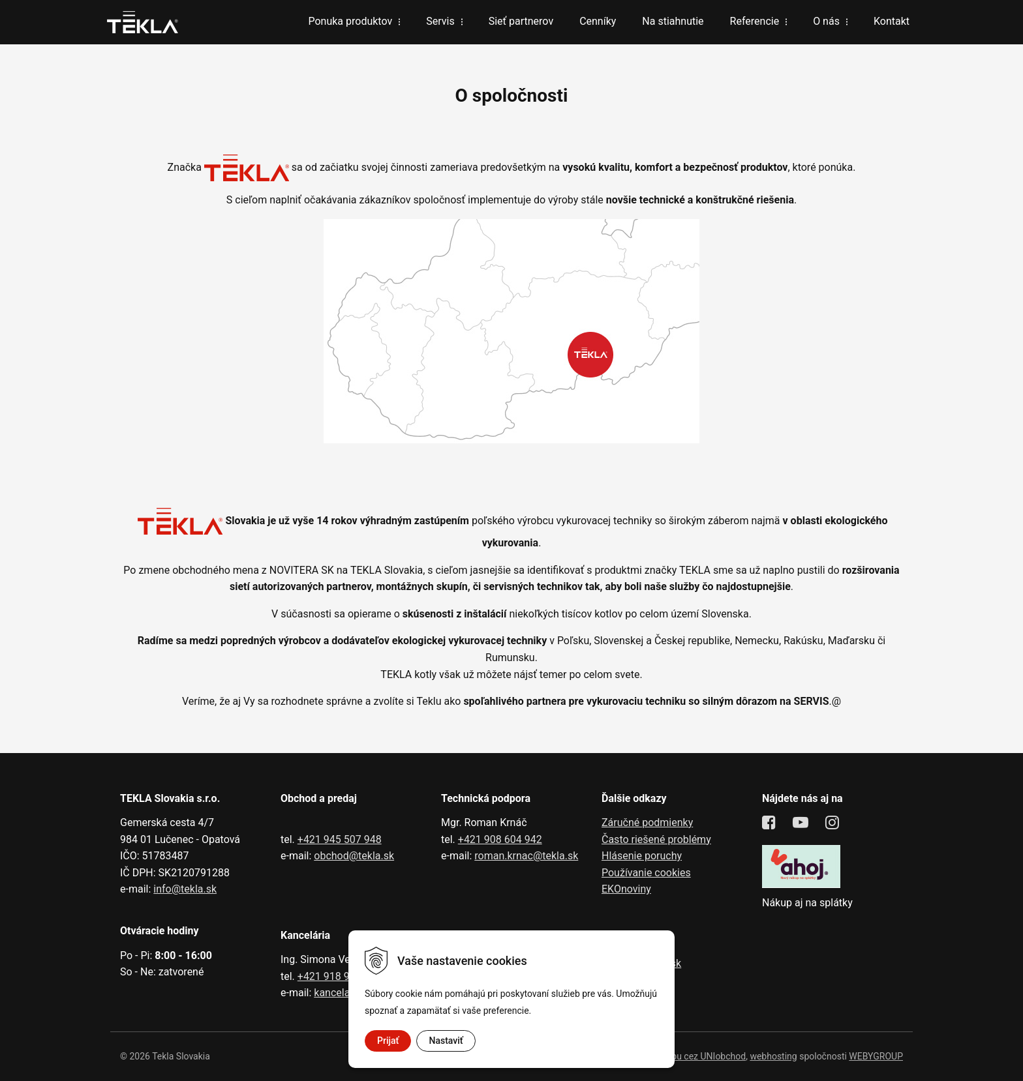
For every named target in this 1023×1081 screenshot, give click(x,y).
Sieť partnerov (521, 21)
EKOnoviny (626, 889)
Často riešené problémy (656, 839)
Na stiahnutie (672, 21)
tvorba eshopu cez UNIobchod (685, 1056)
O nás (826, 21)
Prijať (388, 1040)
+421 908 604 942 (500, 839)
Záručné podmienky (647, 822)
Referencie (755, 21)
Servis (440, 21)
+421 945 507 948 (340, 839)
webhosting (773, 1056)
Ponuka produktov (350, 21)
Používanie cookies (646, 872)
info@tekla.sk (185, 889)
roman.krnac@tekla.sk (526, 856)
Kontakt (891, 21)
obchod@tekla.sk (354, 856)
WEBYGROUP (876, 1056)
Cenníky (597, 21)
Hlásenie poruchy (642, 856)
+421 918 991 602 (340, 976)
